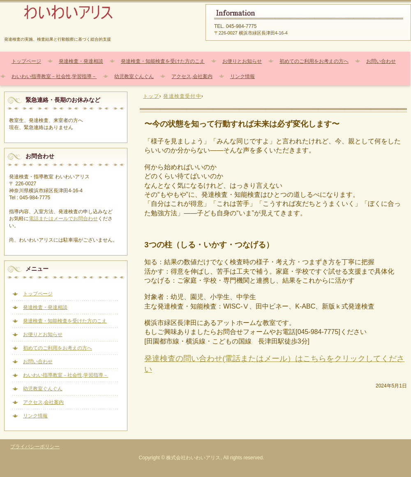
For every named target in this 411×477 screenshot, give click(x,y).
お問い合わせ (381, 61)
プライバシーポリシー (35, 446)
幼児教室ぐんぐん (134, 76)
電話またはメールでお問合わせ (63, 218)
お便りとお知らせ (242, 61)
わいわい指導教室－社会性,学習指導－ (54, 76)
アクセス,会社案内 (191, 76)
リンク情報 (242, 76)
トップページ (26, 61)
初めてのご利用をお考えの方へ (314, 61)
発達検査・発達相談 (81, 61)
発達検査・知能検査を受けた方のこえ (163, 61)
